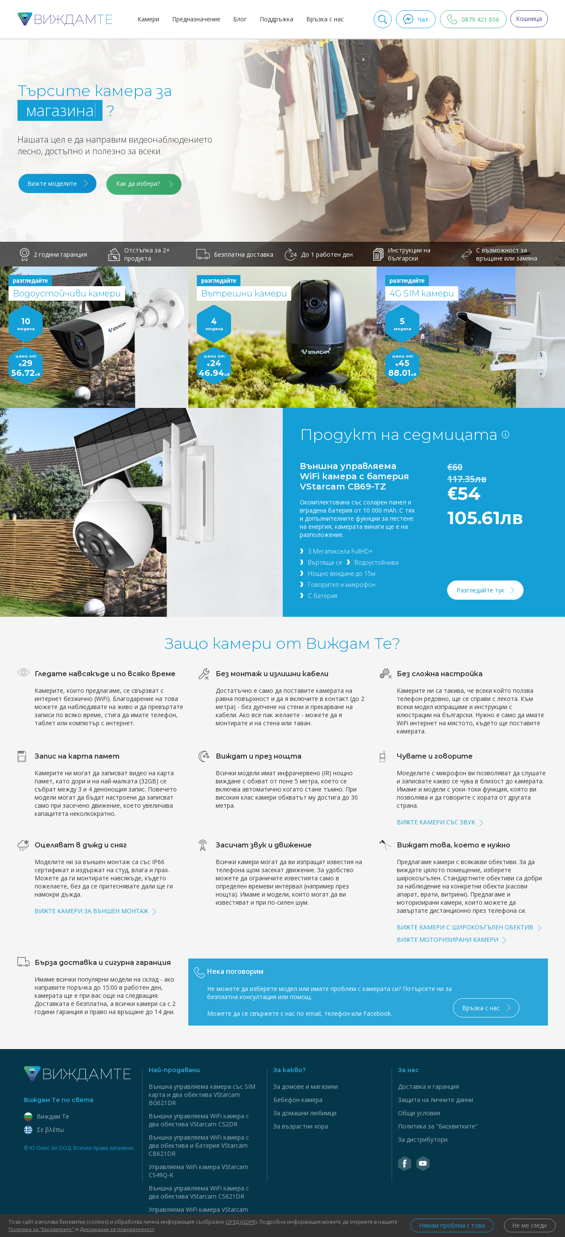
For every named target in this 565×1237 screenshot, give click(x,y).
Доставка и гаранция (428, 1085)
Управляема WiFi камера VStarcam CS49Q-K (198, 1169)
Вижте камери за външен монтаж (95, 909)
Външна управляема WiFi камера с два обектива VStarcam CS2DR (199, 1118)
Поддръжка (275, 19)
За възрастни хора (300, 1124)
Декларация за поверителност (142, 1229)
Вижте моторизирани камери (451, 938)
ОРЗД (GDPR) (241, 1221)
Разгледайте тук (481, 588)
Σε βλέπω (44, 1128)
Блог (238, 19)
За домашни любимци (305, 1111)
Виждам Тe (46, 1115)
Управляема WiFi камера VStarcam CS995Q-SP (198, 1212)
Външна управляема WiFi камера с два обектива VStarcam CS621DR (199, 1190)
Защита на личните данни (435, 1098)
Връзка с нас (323, 19)
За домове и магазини (305, 1085)
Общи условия (419, 1111)
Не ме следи (529, 1226)
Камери (147, 19)
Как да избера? (142, 183)
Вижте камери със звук (440, 820)
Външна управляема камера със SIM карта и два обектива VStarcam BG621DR (202, 1093)
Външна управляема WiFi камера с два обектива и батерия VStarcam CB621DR (199, 1143)
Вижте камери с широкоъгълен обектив (469, 925)
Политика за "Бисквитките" (438, 1124)
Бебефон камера (297, 1098)
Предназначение (194, 19)
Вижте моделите (52, 183)
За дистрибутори (423, 1138)
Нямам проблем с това (447, 1226)
